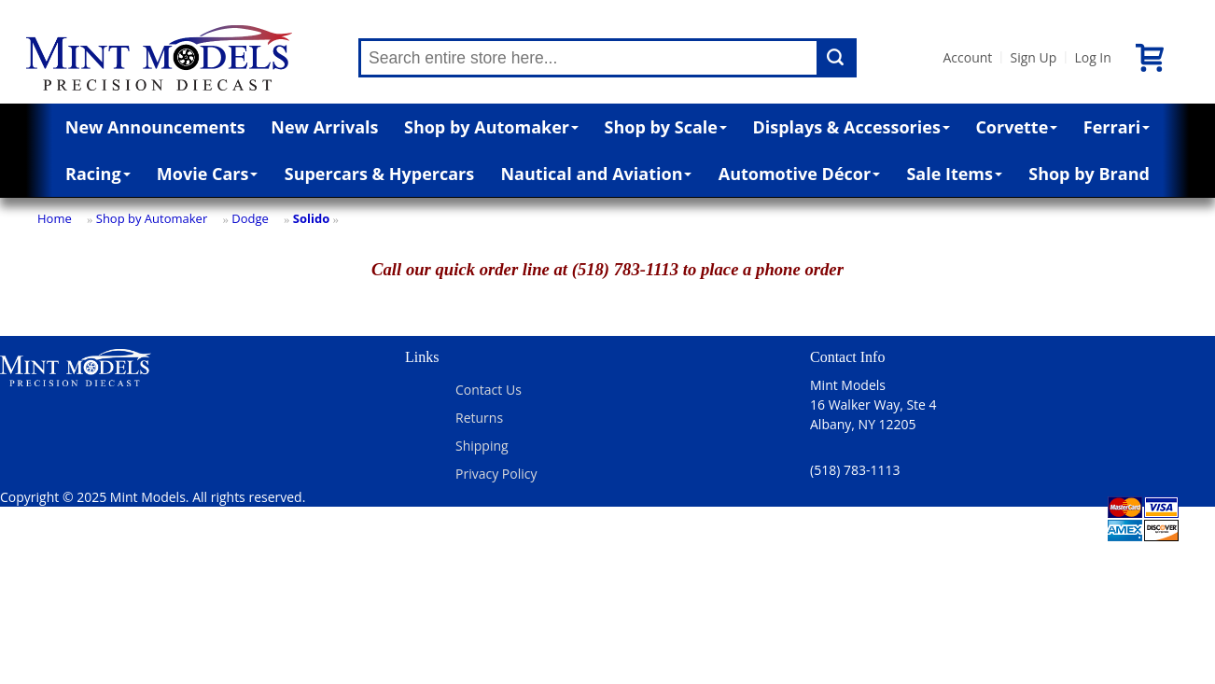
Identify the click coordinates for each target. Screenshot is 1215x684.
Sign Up (1033, 57)
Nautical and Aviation (595, 173)
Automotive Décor (799, 173)
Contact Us (488, 389)
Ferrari (1116, 127)
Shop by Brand (1089, 173)
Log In (1092, 57)
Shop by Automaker (491, 127)
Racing (98, 173)
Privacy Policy (496, 473)
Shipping (482, 445)
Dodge (250, 218)
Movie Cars (207, 173)
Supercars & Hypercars (380, 173)
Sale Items (954, 173)
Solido (311, 218)
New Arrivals (324, 127)
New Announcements (155, 127)
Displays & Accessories (850, 127)
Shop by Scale (666, 127)
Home (54, 218)
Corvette (1016, 127)
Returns (479, 417)
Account (967, 57)
